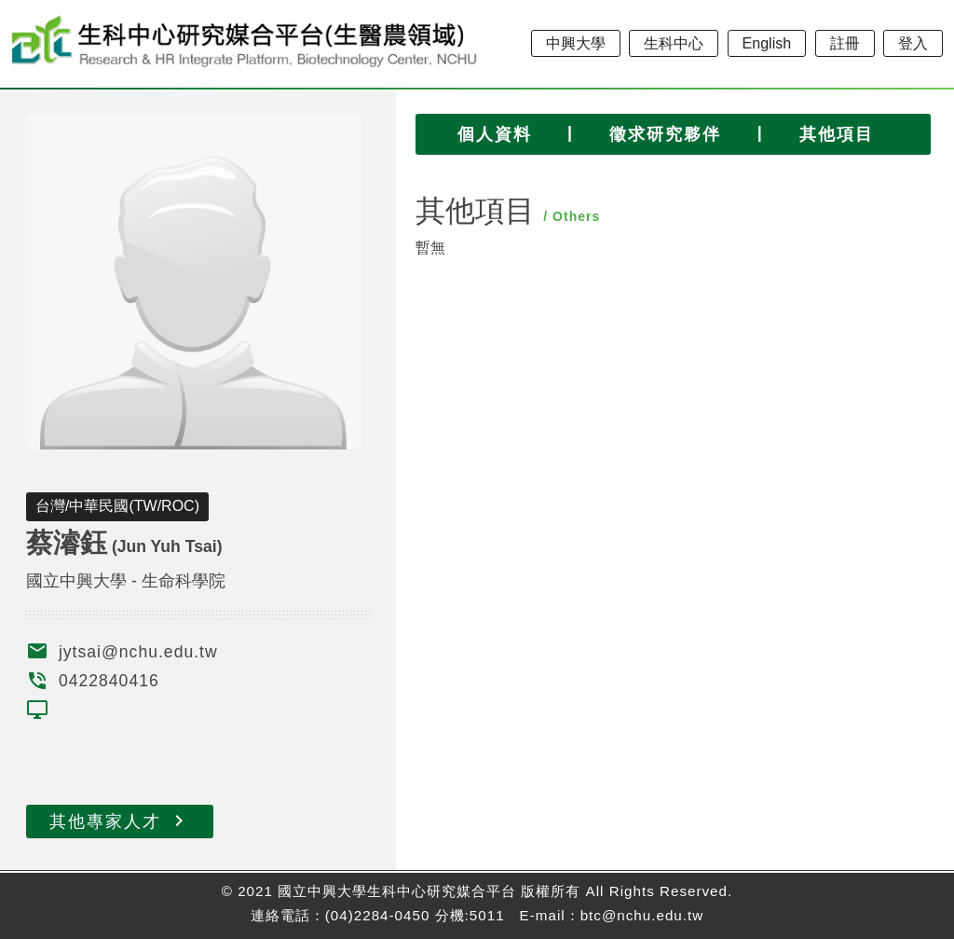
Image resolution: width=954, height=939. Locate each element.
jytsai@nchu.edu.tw (138, 651)
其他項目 (836, 134)
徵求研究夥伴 (665, 134)
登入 (913, 43)
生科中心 (673, 43)
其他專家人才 (119, 820)
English (767, 43)
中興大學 (576, 43)
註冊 (845, 43)
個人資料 (494, 134)
